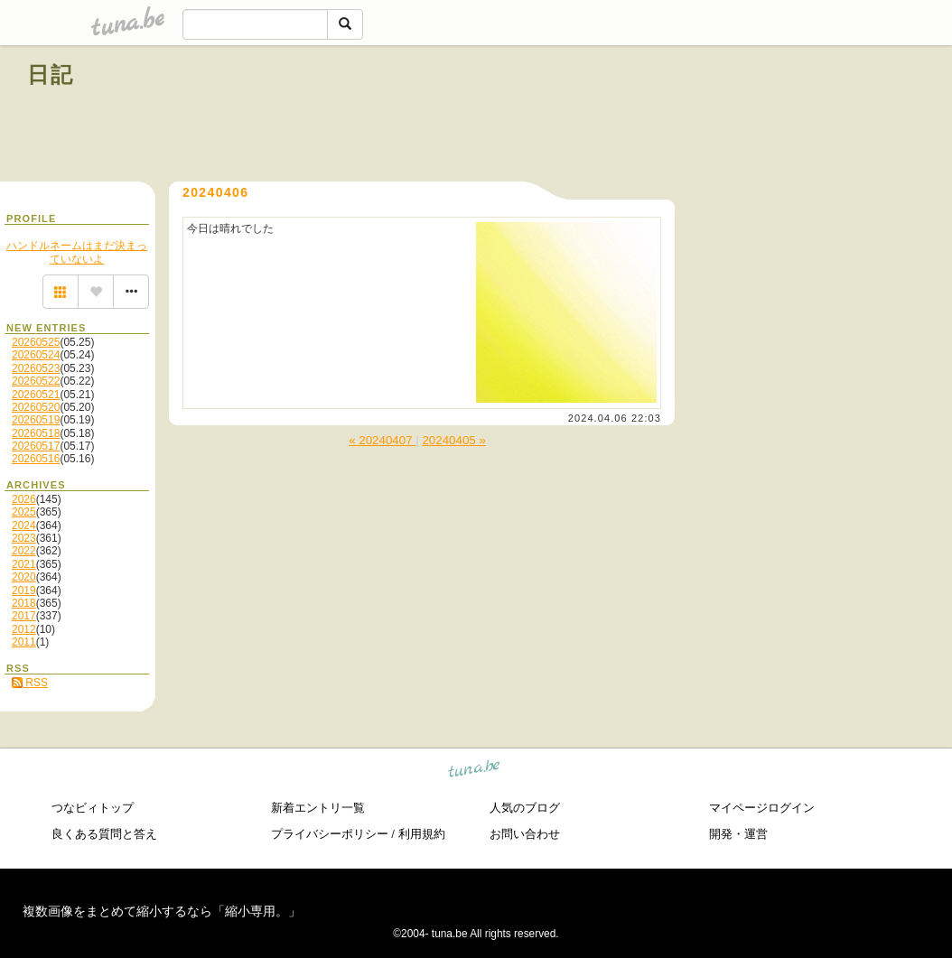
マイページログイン (762, 807)
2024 (24, 525)
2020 (24, 577)
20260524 (36, 355)
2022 (24, 550)
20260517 (36, 446)
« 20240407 (382, 440)
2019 (24, 590)
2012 (24, 629)
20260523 (36, 368)
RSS (30, 682)
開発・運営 (738, 834)
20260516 (36, 458)
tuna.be (474, 771)
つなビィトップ (92, 807)
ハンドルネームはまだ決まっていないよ (76, 252)
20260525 (36, 342)
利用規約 (421, 834)
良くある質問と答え (104, 834)
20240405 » (453, 440)
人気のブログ (525, 807)
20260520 (36, 407)
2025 (24, 512)
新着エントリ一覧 (318, 807)
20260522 (36, 381)
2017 (24, 615)
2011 (24, 642)
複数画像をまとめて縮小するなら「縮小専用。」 (162, 911)
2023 (24, 538)
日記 (51, 74)
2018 (24, 603)
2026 (24, 499)
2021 (24, 564)
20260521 (36, 394)
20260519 (36, 420)
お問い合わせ (525, 834)
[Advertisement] (719, 115)
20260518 (36, 433)
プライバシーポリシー (329, 834)
